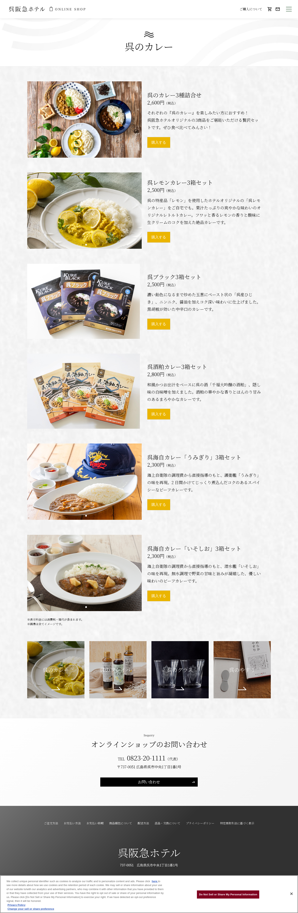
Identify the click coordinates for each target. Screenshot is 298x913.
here (155, 881)
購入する (158, 142)
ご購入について (251, 9)
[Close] (291, 893)
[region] (149, 894)
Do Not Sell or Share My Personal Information (228, 894)
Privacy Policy (16, 905)
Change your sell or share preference (31, 908)
